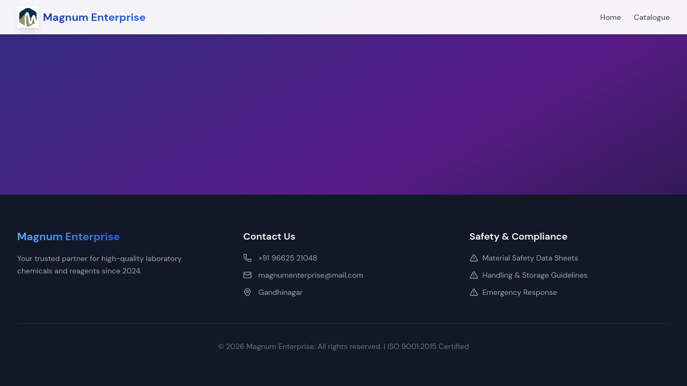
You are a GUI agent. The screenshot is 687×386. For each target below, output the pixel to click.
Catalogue (652, 17)
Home (610, 17)
